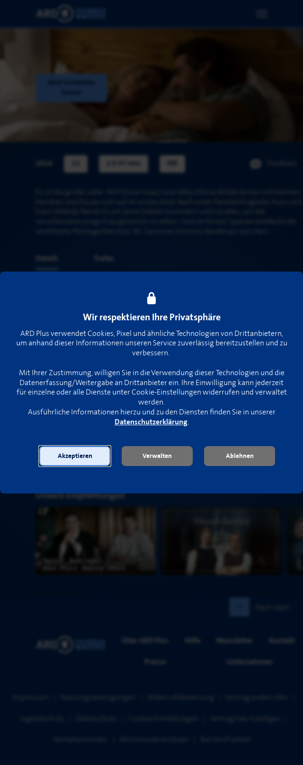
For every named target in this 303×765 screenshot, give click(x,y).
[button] (74, 456)
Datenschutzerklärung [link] (151, 422)
